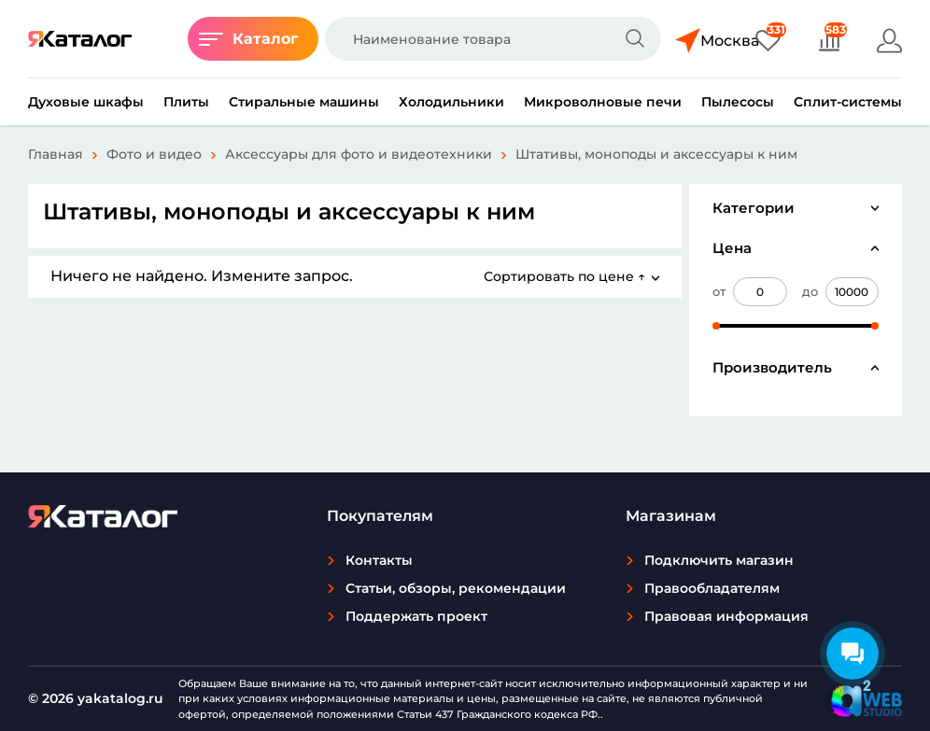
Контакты (379, 560)
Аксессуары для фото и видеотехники (358, 154)
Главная (55, 154)
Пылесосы (737, 101)
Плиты (186, 101)
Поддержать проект (416, 616)
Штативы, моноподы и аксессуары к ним (656, 154)
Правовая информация (726, 616)
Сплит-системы (848, 101)
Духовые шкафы (86, 101)
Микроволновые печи (603, 101)
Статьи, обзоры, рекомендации (455, 588)
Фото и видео (154, 154)
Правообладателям (712, 588)
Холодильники (451, 101)
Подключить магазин (719, 560)
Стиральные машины (304, 101)
